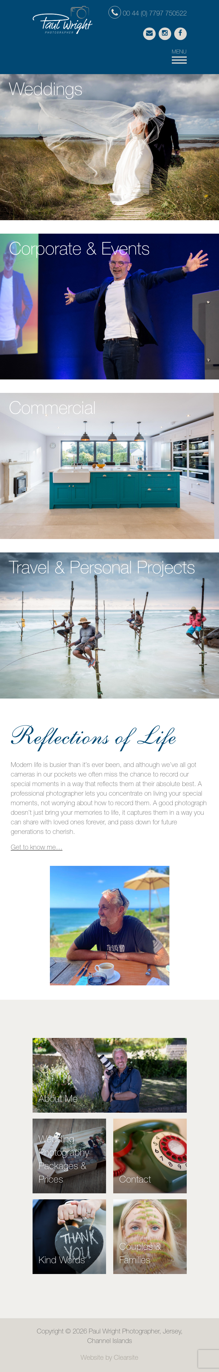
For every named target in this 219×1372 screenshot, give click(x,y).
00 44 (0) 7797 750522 (147, 14)
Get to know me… (36, 848)
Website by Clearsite (109, 1358)
